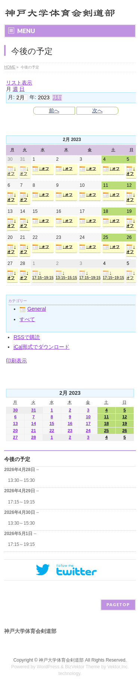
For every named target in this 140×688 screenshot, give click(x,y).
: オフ (11, 171)
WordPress (48, 666)
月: (11, 97)
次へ (97, 110)
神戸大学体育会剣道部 (61, 660)
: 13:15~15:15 (66, 275)
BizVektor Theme (82, 666)
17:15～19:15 (21, 502)
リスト (19, 83)
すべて (27, 319)
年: (32, 97)
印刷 (16, 361)
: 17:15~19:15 (42, 275)
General (32, 309)
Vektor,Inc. (118, 666)
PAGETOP (118, 604)
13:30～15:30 (21, 480)
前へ (54, 110)
